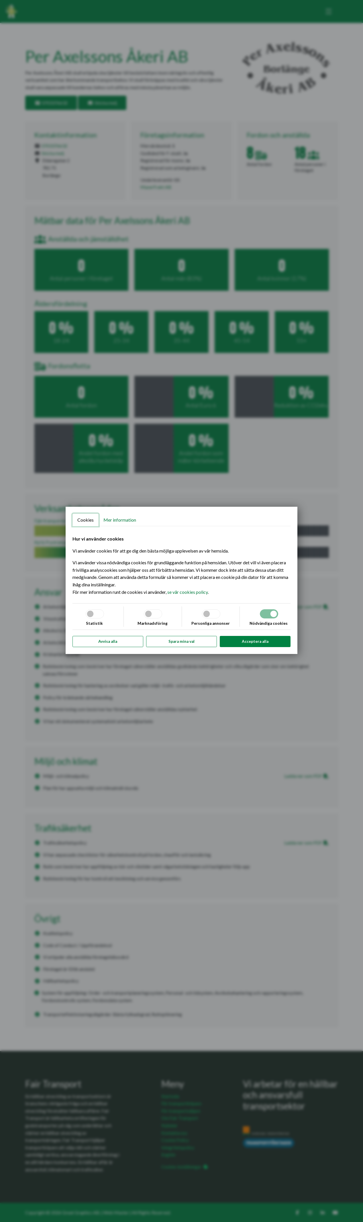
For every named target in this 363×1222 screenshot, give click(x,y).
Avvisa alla (107, 641)
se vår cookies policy (187, 592)
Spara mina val (181, 641)
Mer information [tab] (119, 519)
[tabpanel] (181, 565)
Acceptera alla (255, 641)
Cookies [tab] (85, 519)
